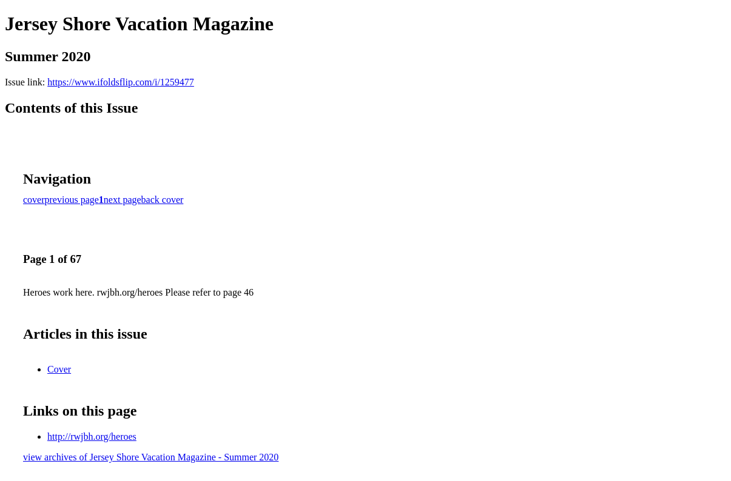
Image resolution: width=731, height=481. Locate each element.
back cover (162, 199)
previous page (72, 199)
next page (122, 199)
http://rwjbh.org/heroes (91, 436)
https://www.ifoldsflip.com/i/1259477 (120, 82)
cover (34, 199)
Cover (59, 369)
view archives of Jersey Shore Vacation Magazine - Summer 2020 (150, 457)
